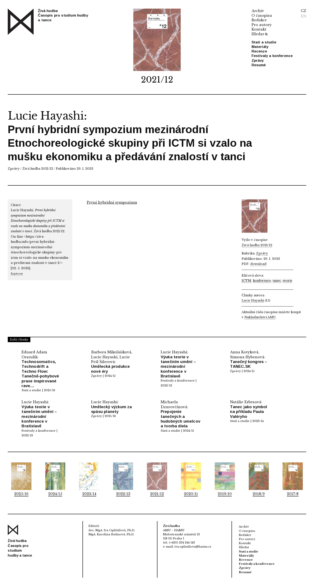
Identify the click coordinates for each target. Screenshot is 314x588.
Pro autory (262, 25)
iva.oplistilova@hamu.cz (192, 546)
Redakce (259, 20)
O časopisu (262, 15)
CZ (303, 11)
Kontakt (259, 29)
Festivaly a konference (272, 56)
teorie (287, 281)
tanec (277, 281)
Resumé (259, 65)
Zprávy (258, 60)
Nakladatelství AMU (259, 317)
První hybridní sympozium (112, 202)
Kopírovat (17, 273)
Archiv (258, 11)
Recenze (259, 51)
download (258, 264)
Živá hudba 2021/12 (37, 169)
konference (262, 281)
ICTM (246, 281)
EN (303, 16)
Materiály (260, 47)
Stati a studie (264, 42)
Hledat (260, 34)
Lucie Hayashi (46, 116)
